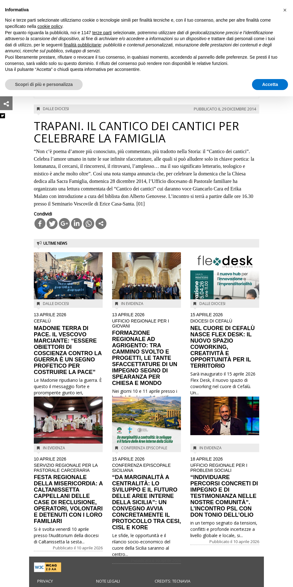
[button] (285, 10)
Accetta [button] (270, 84)
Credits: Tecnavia (172, 581)
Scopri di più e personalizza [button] (44, 84)
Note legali (108, 581)
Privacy (45, 581)
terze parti (102, 32)
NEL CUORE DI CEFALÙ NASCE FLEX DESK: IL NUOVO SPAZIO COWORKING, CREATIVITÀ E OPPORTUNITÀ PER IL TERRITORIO (224, 340)
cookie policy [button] (50, 26)
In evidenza (132, 303)
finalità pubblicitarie (82, 44)
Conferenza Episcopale (144, 448)
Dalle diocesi (56, 108)
